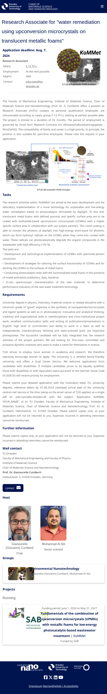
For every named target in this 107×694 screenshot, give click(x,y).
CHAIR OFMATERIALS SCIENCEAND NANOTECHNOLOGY (43, 6)
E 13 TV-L (31, 66)
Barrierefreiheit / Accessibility (60, 686)
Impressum (35, 686)
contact (13, 487)
